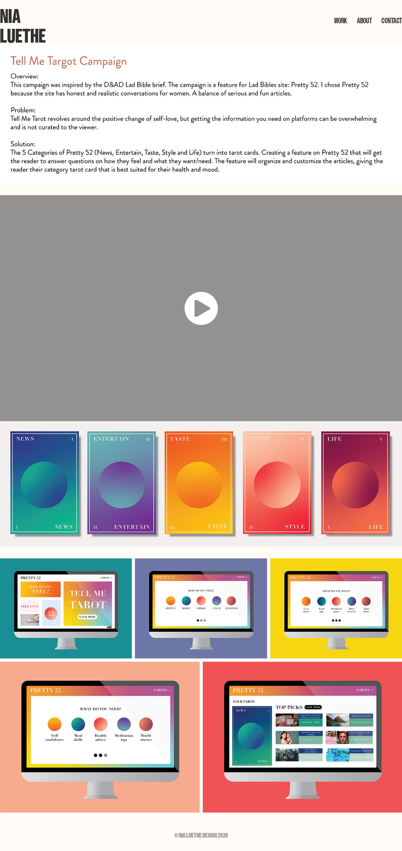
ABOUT (364, 20)
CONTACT (391, 20)
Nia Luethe (23, 26)
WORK (340, 20)
